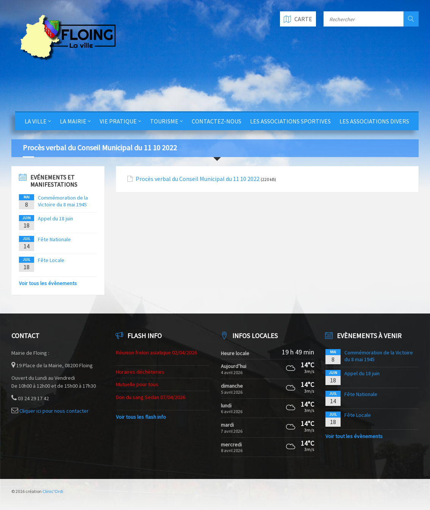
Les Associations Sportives (290, 121)
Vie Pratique (118, 121)
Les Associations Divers (374, 121)
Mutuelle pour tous (137, 384)
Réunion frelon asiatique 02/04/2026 (156, 352)
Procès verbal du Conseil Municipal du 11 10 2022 (198, 178)
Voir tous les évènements (48, 283)
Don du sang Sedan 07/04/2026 (150, 397)
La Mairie (73, 121)
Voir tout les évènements (354, 436)
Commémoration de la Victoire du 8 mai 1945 (63, 201)
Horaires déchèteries (140, 371)
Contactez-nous (216, 121)
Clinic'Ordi (52, 491)
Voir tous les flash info (141, 416)
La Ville (36, 121)
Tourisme (164, 121)
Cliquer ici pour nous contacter (54, 410)
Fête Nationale (54, 239)
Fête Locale (51, 260)
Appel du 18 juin (55, 218)
